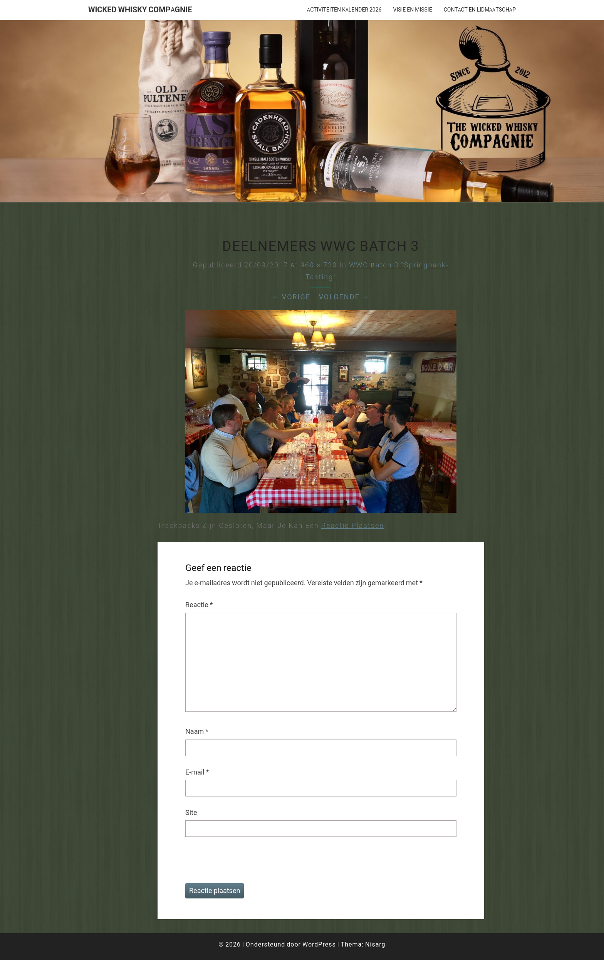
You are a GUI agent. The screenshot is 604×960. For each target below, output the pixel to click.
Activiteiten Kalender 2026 (344, 9)
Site (191, 812)
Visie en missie (412, 9)
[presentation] (237, 864)
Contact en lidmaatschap (480, 9)
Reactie (199, 604)
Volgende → (344, 296)
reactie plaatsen (352, 525)
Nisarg (375, 944)
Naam (196, 731)
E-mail (197, 772)
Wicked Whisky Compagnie (140, 9)
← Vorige (291, 296)
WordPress (319, 944)
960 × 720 (318, 264)
